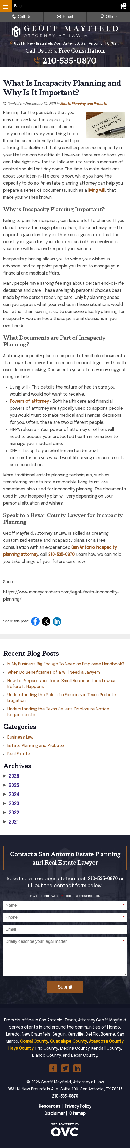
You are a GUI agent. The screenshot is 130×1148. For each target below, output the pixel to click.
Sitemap (77, 1113)
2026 (11, 776)
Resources (49, 1106)
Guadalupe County (68, 1041)
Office (108, 16)
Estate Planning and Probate (83, 104)
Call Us (22, 16)
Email (65, 16)
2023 (11, 803)
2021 (11, 822)
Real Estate (18, 754)
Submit (65, 987)
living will (96, 190)
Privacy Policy (78, 1106)
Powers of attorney (29, 401)
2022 (11, 812)
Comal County (34, 1041)
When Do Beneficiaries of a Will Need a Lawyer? (53, 672)
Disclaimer (55, 1113)
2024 (11, 794)
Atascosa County (106, 1041)
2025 (11, 785)
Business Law (20, 737)
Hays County (20, 1048)
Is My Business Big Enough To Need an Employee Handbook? (65, 664)
